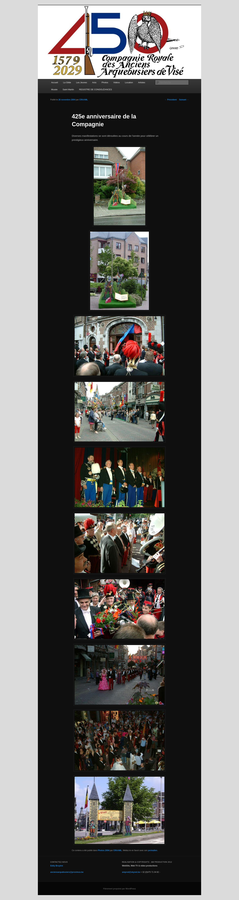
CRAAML (83, 100)
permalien (152, 850)
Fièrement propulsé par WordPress (119, 889)
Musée (54, 89)
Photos (105, 82)
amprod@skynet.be (131, 872)
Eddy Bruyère (56, 866)
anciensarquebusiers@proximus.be (66, 872)
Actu (94, 82)
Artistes (141, 82)
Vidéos (116, 82)
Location (129, 82)
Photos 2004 (103, 850)
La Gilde (67, 82)
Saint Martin (68, 89)
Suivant (184, 100)
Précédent (171, 100)
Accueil (54, 82)
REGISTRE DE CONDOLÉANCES (95, 89)
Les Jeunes (81, 82)
